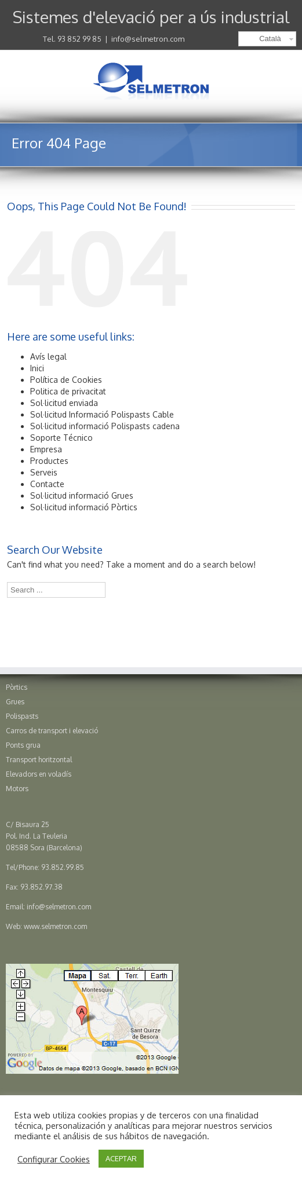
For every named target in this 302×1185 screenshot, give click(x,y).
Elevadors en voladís (38, 774)
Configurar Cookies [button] (53, 1159)
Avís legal (48, 356)
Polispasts (22, 716)
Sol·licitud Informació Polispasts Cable (102, 414)
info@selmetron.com (147, 38)
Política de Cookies (66, 380)
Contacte (47, 484)
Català (270, 38)
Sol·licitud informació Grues (81, 495)
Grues (15, 701)
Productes (49, 461)
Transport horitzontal (39, 759)
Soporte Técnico (61, 437)
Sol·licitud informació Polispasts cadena (105, 426)
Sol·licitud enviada (64, 403)
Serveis (43, 472)
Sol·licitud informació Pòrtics (83, 507)
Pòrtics (16, 687)
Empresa (46, 449)
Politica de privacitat (68, 391)
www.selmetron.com (55, 926)
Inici (37, 368)
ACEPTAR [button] (121, 1158)
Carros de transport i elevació (52, 730)
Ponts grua (23, 745)
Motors (17, 788)
